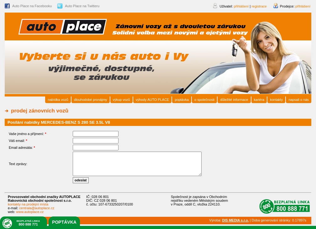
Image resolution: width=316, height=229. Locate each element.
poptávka (64, 222)
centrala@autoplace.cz (36, 208)
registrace (258, 6)
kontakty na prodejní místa (28, 204)
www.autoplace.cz (30, 212)
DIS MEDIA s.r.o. (235, 220)
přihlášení (302, 6)
